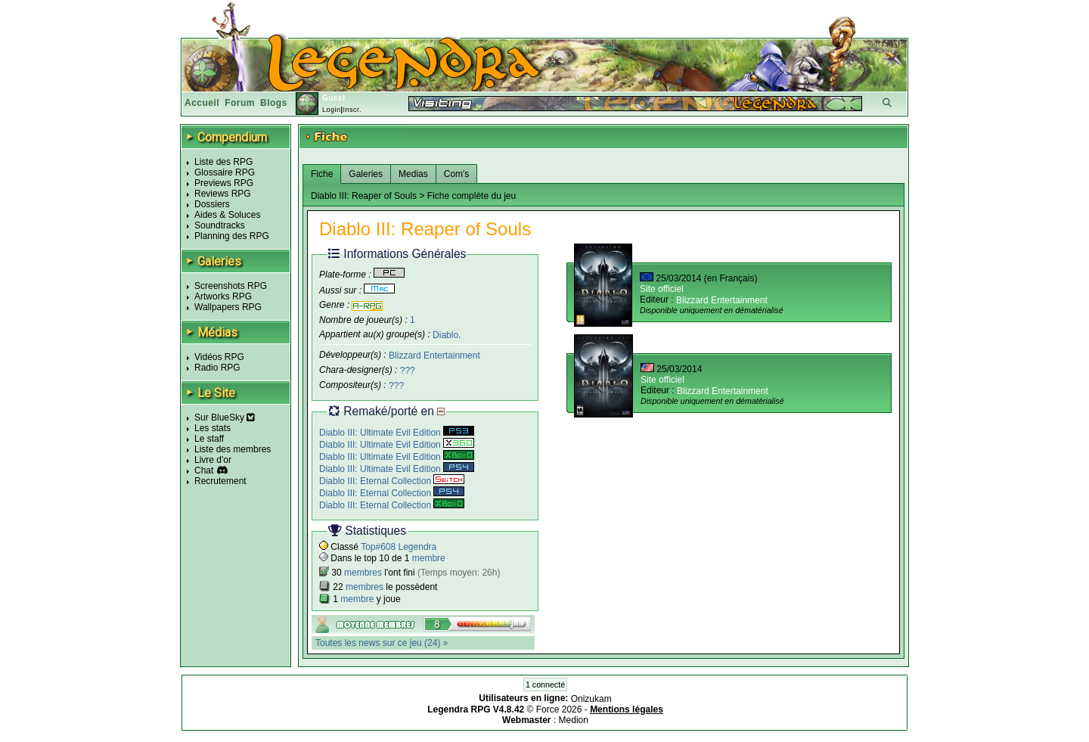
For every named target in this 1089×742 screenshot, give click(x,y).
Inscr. (352, 109)
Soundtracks (219, 225)
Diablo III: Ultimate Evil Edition (396, 432)
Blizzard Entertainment (434, 355)
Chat (203, 470)
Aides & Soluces (227, 215)
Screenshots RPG (230, 286)
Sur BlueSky (224, 417)
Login (331, 109)
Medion (573, 720)
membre (428, 558)
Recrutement (220, 481)
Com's (457, 174)
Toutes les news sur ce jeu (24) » (381, 643)
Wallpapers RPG (228, 307)
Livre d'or (212, 460)
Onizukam (591, 699)
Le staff (209, 438)
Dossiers (212, 204)
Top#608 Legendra (398, 547)
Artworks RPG (223, 296)
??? (407, 370)
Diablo (445, 334)
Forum (240, 103)
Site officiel (662, 289)
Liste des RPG (223, 162)
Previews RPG (223, 183)
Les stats (212, 428)
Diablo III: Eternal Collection (391, 481)
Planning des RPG (231, 236)
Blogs (273, 103)
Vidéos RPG (219, 357)
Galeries (366, 174)
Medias (413, 174)
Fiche (322, 174)
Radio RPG (217, 367)
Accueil (202, 103)
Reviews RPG (222, 193)
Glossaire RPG (224, 172)
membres (363, 572)
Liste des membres (232, 449)
